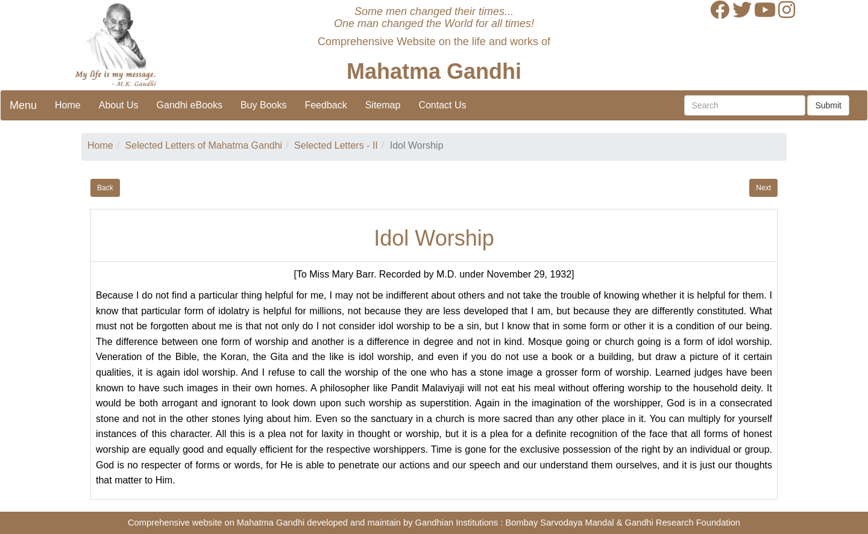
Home (68, 105)
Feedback (325, 105)
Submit (828, 105)
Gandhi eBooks (189, 105)
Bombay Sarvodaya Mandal (560, 522)
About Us (119, 105)
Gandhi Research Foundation (682, 522)
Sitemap (383, 105)
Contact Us (442, 105)
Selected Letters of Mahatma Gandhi (204, 145)
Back (105, 188)
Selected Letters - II (336, 145)
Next (763, 188)
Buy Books (263, 105)
